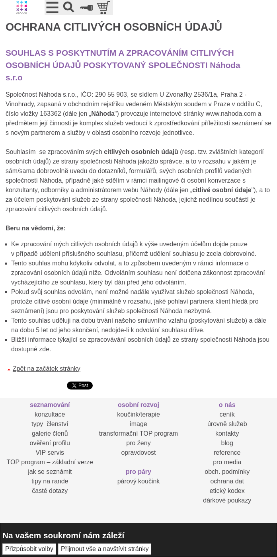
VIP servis (49, 452)
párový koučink (138, 481)
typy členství (49, 424)
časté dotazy (50, 490)
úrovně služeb (227, 424)
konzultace (50, 414)
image (138, 424)
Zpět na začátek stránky (46, 368)
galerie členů (50, 433)
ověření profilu (50, 443)
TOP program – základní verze (50, 462)
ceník (227, 414)
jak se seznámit (50, 471)
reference (227, 452)
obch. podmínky (227, 471)
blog (227, 443)
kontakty (227, 433)
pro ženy (138, 443)
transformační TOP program (138, 433)
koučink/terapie (138, 414)
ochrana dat (227, 481)
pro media (227, 462)
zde (44, 349)
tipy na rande (49, 481)
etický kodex (227, 490)
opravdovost (138, 452)
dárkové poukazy (227, 500)
